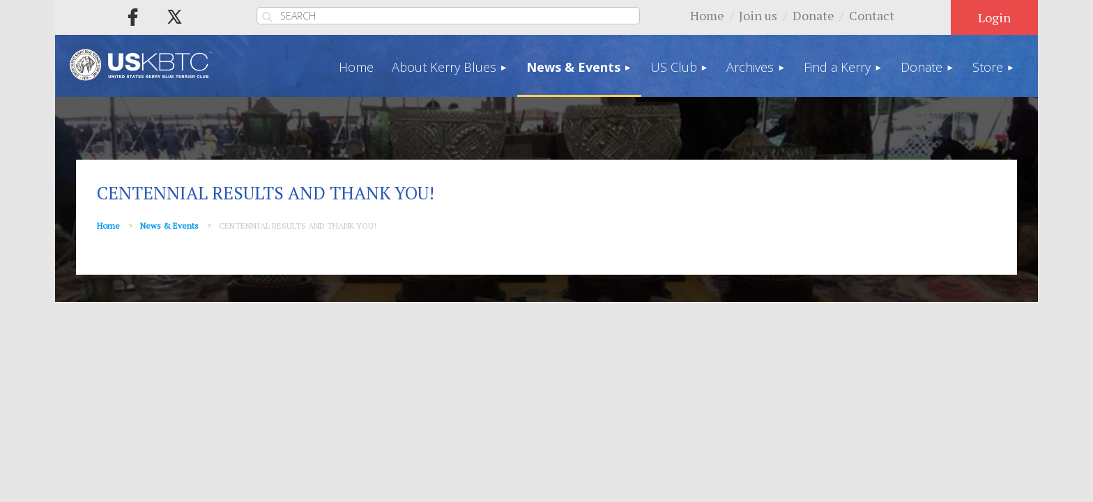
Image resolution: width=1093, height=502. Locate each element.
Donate (813, 15)
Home (707, 15)
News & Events (169, 225)
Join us (758, 15)
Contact (871, 15)
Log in (994, 17)
